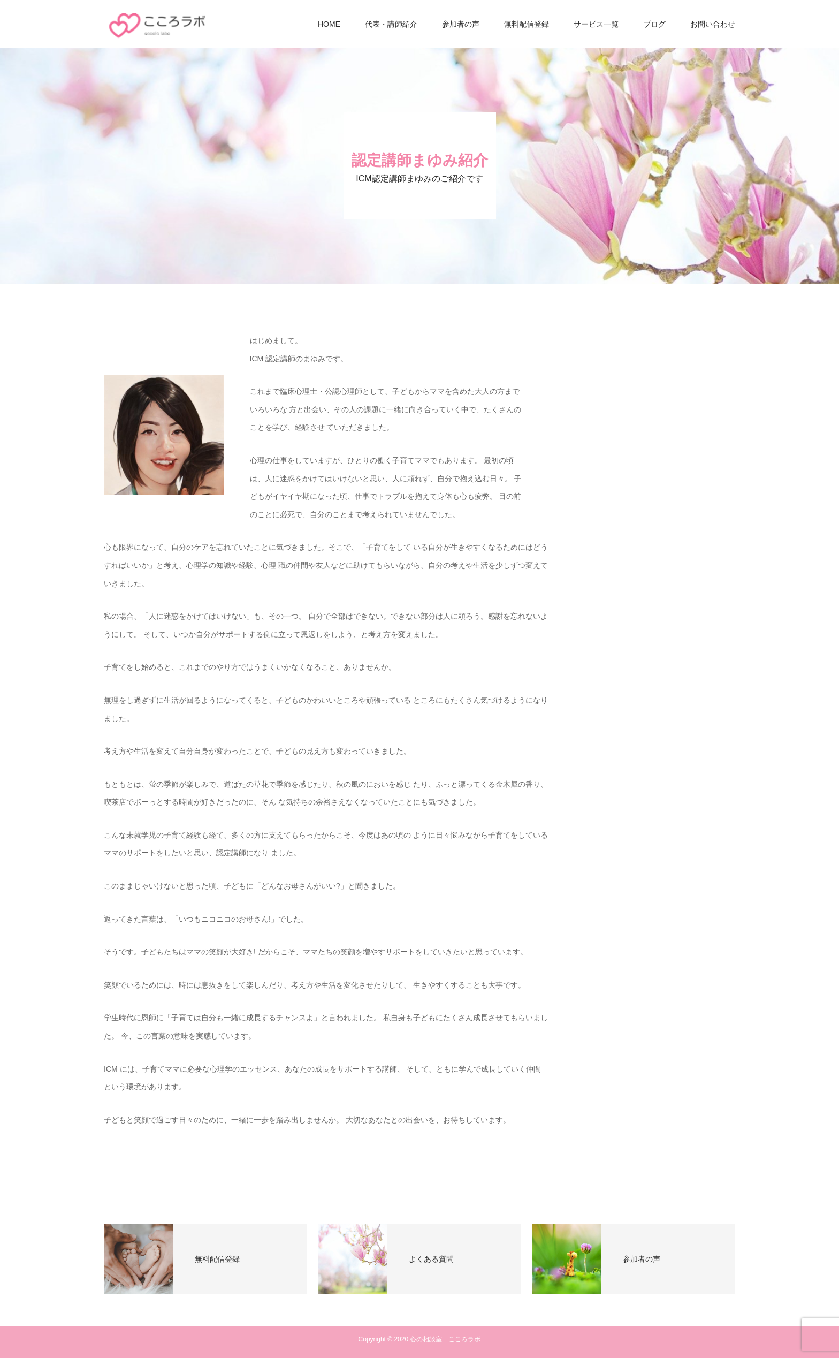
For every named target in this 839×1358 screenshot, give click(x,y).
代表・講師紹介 (391, 24)
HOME (329, 24)
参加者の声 (460, 24)
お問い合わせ (712, 24)
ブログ (654, 24)
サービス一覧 (596, 24)
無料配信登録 (526, 24)
